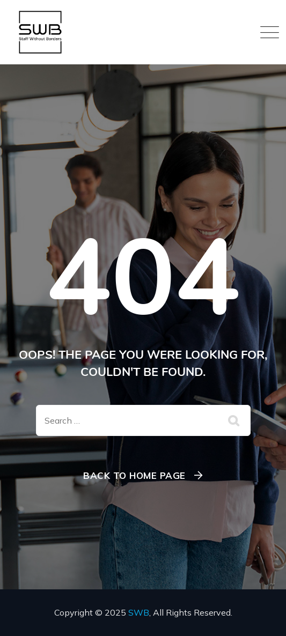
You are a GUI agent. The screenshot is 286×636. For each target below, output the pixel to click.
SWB (138, 612)
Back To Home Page (134, 475)
